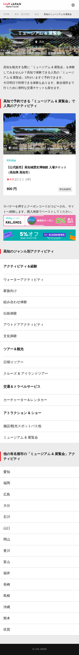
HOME (6, 14)
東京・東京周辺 (22, 14)
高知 (37, 14)
